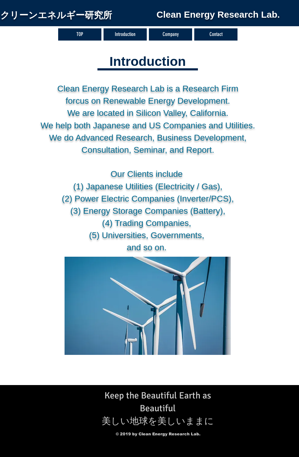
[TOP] (79, 34)
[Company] (170, 34)
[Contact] (215, 34)
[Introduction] (125, 34)
